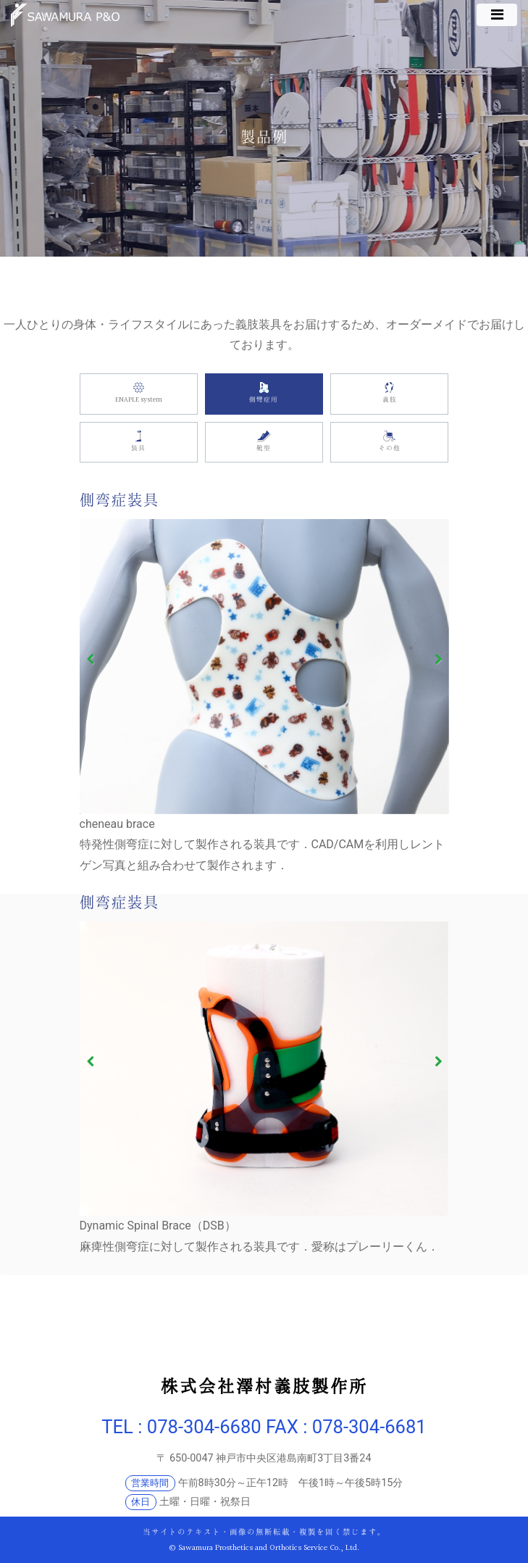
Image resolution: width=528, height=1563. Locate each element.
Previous (95, 660)
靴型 (264, 442)
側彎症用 (264, 393)
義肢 (389, 393)
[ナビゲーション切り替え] (497, 15)
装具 (138, 442)
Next (433, 660)
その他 (389, 442)
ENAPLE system (138, 393)
